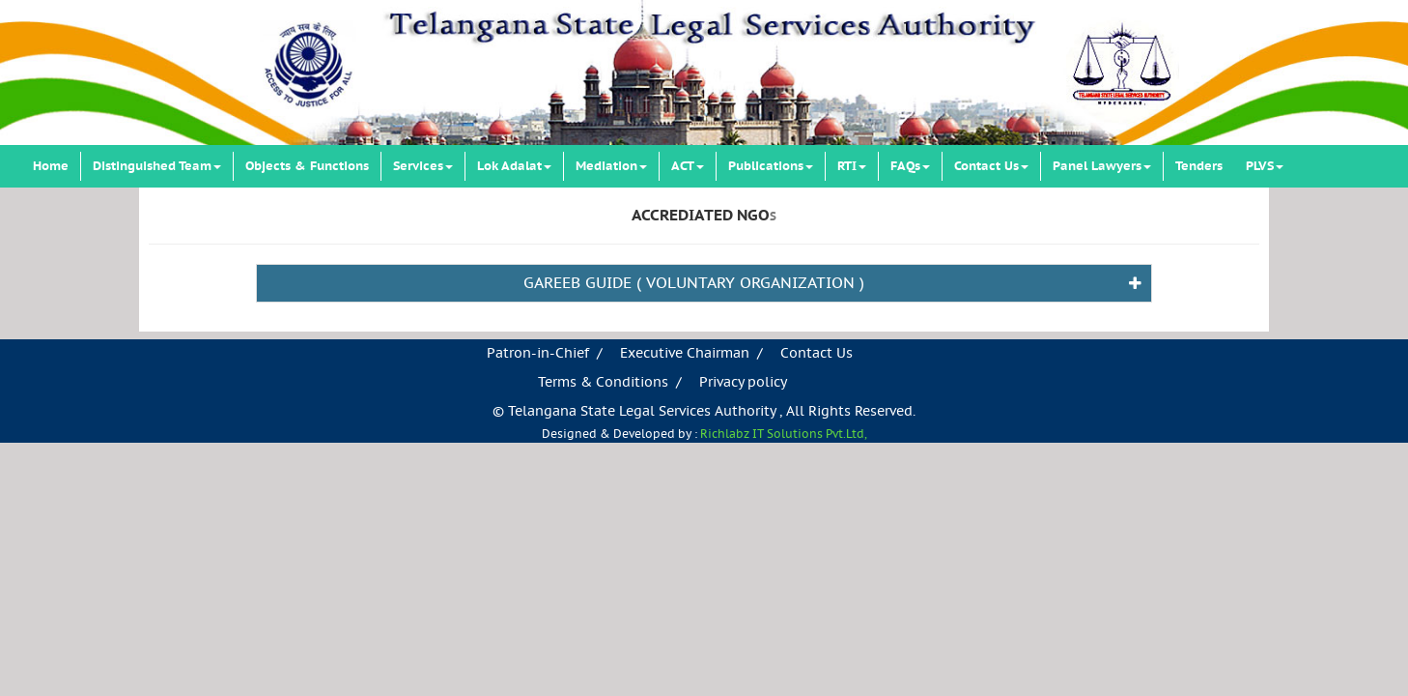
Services (423, 166)
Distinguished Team (157, 166)
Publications (770, 166)
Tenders (1199, 166)
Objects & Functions (307, 166)
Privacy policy (743, 383)
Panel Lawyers (1102, 166)
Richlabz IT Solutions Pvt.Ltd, (783, 434)
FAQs (910, 166)
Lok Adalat (514, 166)
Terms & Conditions (603, 383)
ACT (687, 166)
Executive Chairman (684, 354)
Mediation (611, 166)
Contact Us (991, 166)
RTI (851, 166)
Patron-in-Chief (538, 354)
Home (51, 166)
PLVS (1264, 166)
